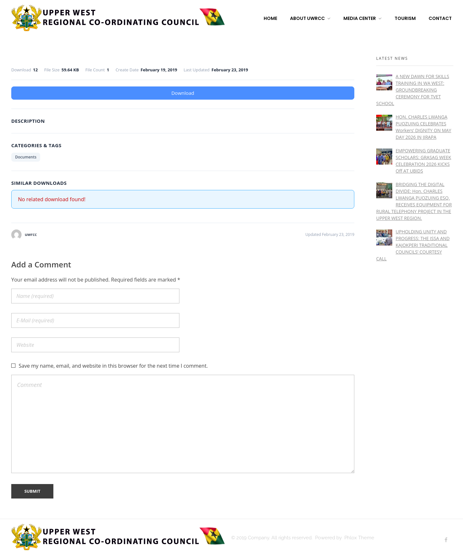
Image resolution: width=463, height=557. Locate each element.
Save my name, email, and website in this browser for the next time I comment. (113, 365)
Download (182, 93)
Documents (25, 157)
